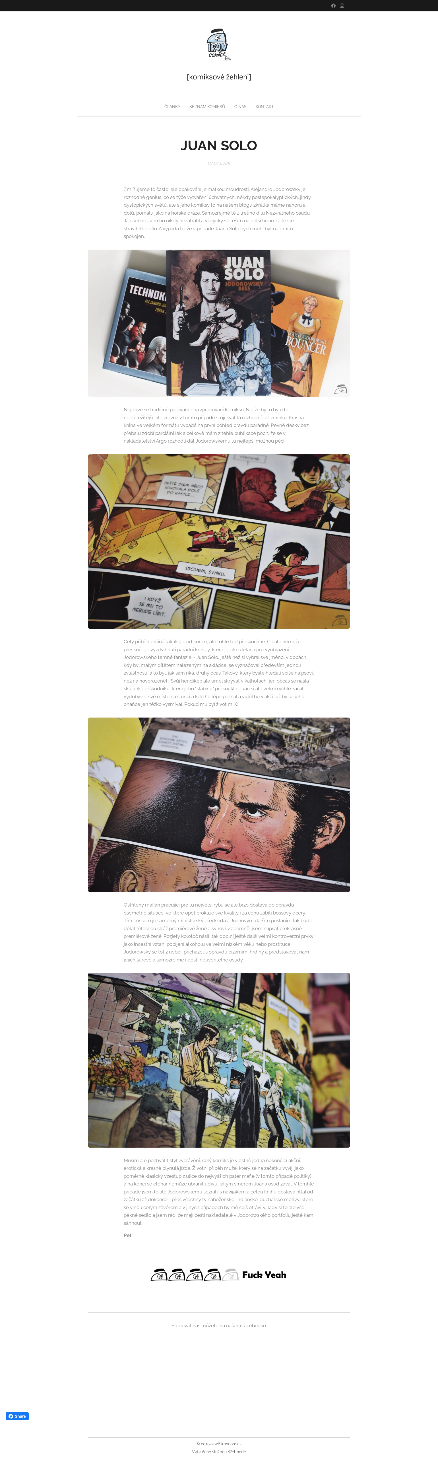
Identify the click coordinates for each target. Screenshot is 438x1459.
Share (17, 1416)
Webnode (237, 1452)
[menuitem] (172, 107)
